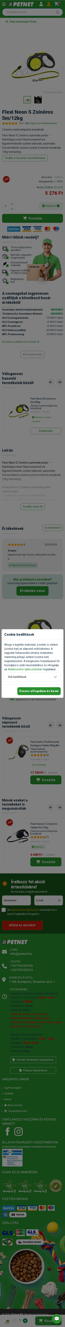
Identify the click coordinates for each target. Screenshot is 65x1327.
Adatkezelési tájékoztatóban (25, 669)
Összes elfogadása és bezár (39, 691)
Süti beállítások (17, 676)
